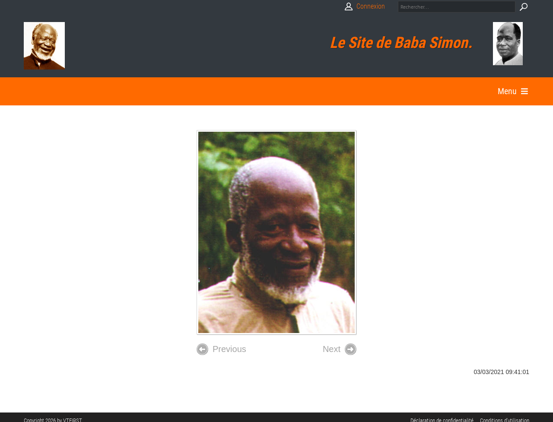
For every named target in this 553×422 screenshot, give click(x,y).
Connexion (370, 6)
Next (339, 349)
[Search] (456, 7)
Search (523, 7)
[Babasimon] (44, 46)
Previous (221, 349)
